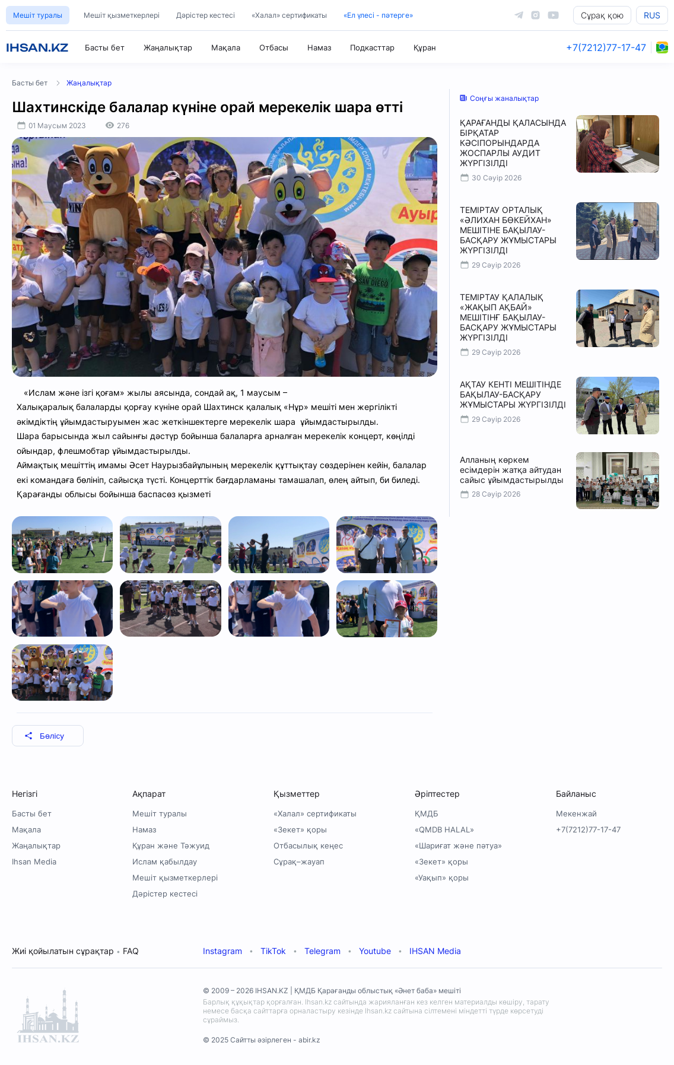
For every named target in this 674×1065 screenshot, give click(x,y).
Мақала (225, 47)
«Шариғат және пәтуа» (458, 845)
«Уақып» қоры (442, 877)
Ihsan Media (34, 861)
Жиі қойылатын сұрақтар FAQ (75, 951)
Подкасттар (372, 47)
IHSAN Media (435, 951)
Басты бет (105, 47)
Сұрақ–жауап (299, 861)
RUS (652, 15)
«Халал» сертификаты (289, 15)
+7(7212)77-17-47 (606, 47)
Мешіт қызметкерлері (122, 15)
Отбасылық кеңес (308, 845)
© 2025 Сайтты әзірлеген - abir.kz (261, 1039)
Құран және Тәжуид (170, 845)
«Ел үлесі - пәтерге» (378, 15)
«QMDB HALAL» (444, 829)
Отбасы (273, 47)
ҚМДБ (426, 813)
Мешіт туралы (37, 15)
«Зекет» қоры (300, 829)
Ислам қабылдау (164, 861)
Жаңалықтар (168, 47)
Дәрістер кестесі (205, 15)
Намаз (319, 47)
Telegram (322, 951)
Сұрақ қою (602, 15)
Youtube (375, 951)
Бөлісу (44, 736)
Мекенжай (576, 813)
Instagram (222, 951)
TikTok (273, 951)
